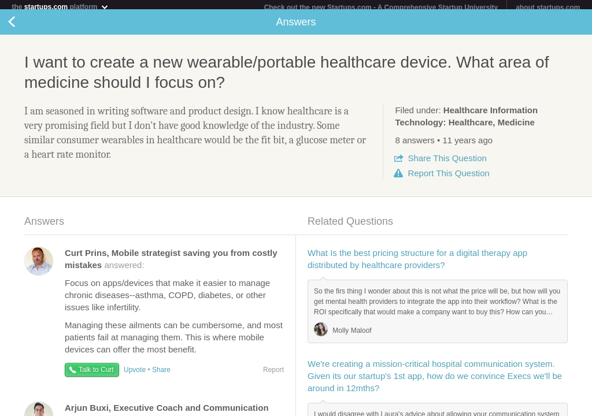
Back (23, 26)
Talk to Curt (96, 374)
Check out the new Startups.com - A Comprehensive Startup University (381, 7)
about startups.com (548, 7)
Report (448, 178)
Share (447, 163)
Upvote (135, 374)
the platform (60, 6)
